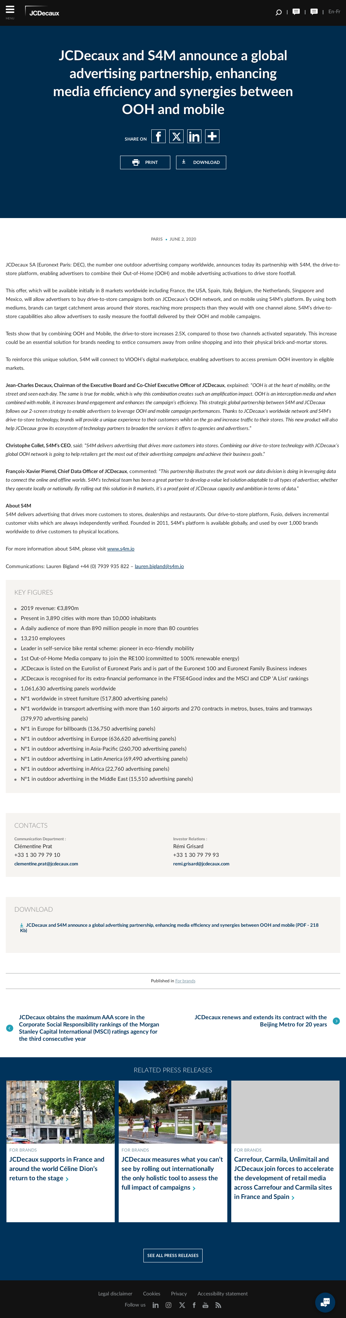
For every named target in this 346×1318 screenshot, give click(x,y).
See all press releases (173, 1253)
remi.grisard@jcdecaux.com (201, 863)
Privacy (179, 1291)
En (331, 11)
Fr (338, 11)
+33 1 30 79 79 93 (196, 854)
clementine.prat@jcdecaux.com (46, 863)
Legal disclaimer (115, 1291)
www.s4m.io (120, 549)
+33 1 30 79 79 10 (37, 854)
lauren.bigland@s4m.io (159, 566)
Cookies (151, 1291)
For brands (185, 980)
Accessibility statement (223, 1291)
